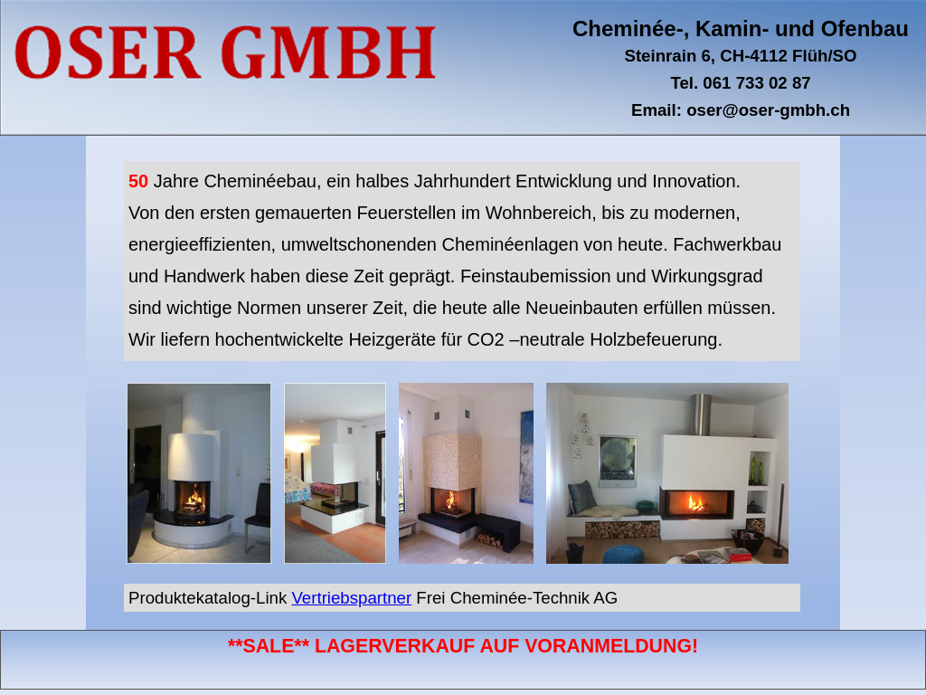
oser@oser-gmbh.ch (768, 109)
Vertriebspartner (351, 597)
